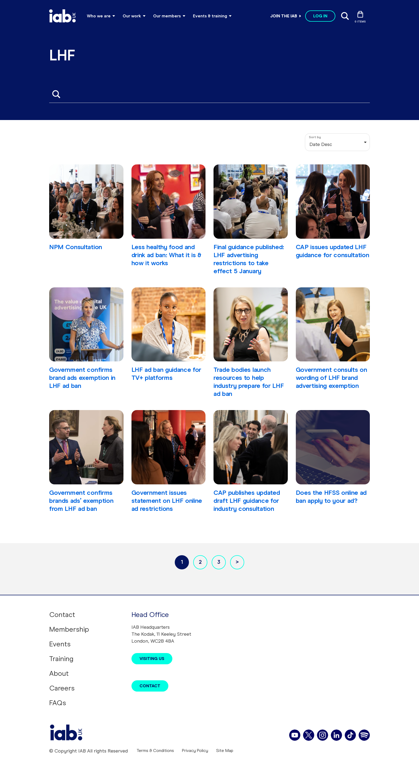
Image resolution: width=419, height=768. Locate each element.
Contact (62, 614)
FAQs (57, 702)
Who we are (99, 15)
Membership (69, 629)
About (59, 673)
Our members (167, 15)
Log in (320, 15)
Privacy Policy (195, 750)
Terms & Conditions (155, 750)
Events (60, 644)
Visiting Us (151, 658)
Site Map (224, 750)
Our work (132, 15)
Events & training (210, 15)
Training (61, 658)
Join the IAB (283, 15)
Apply (56, 94)
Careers (62, 688)
